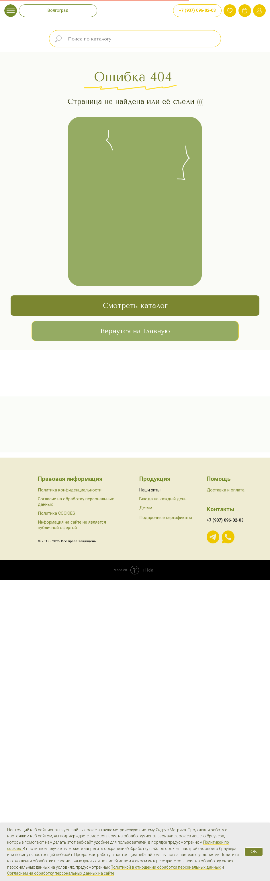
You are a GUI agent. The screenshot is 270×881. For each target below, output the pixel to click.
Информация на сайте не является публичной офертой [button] (72, 770)
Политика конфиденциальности (69, 735)
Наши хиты (150, 735)
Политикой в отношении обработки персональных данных (166, 867)
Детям (145, 753)
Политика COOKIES (56, 758)
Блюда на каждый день (163, 744)
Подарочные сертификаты (165, 763)
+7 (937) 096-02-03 (225, 765)
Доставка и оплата (225, 735)
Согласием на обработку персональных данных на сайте (60, 873)
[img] (244, 10)
